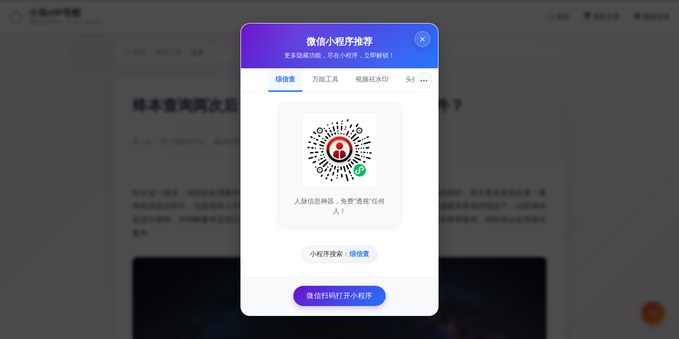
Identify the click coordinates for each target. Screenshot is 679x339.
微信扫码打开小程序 (339, 295)
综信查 (285, 79)
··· (424, 80)
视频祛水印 (372, 79)
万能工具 (325, 79)
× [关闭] (422, 38)
